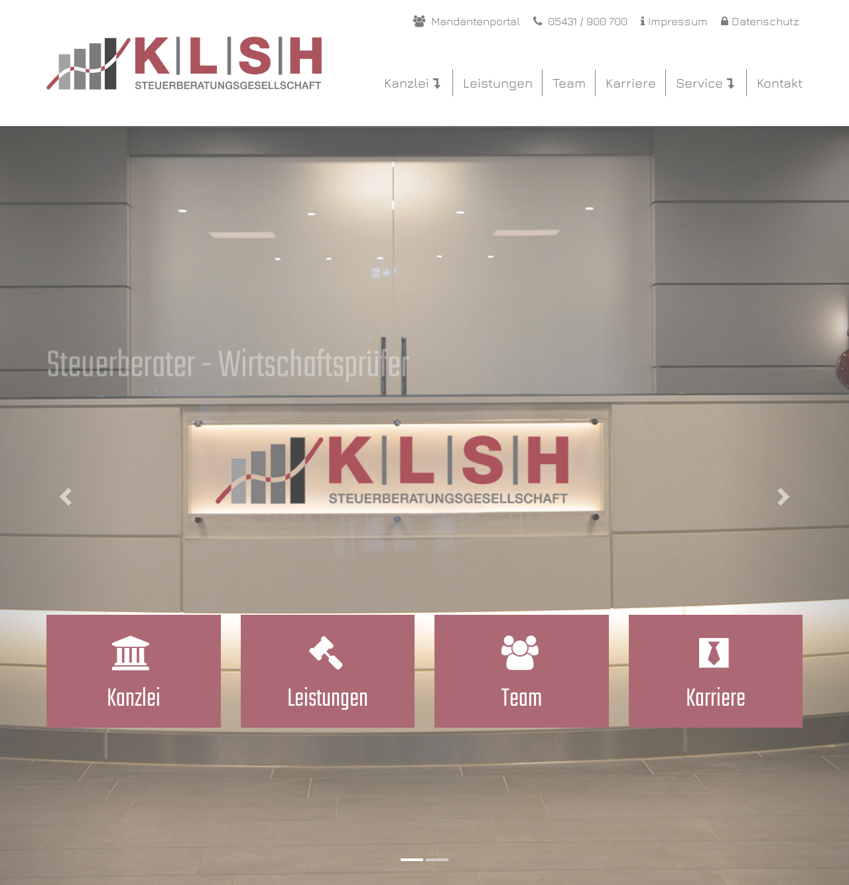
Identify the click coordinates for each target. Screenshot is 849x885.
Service (705, 82)
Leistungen (498, 82)
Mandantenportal (466, 21)
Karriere (631, 82)
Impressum (674, 21)
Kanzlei (412, 82)
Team (569, 82)
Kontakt (780, 82)
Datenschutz (760, 21)
